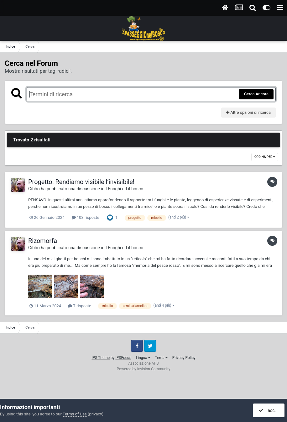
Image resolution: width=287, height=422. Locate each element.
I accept (269, 410)
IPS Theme (100, 358)
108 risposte (85, 217)
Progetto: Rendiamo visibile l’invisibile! (81, 182)
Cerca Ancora (256, 94)
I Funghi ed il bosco (124, 188)
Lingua (143, 358)
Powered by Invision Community (143, 369)
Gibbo (34, 188)
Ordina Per (264, 157)
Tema (161, 358)
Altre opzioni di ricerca (248, 112)
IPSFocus (123, 358)
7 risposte (79, 305)
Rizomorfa (42, 241)
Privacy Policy (184, 358)
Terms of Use (75, 414)
